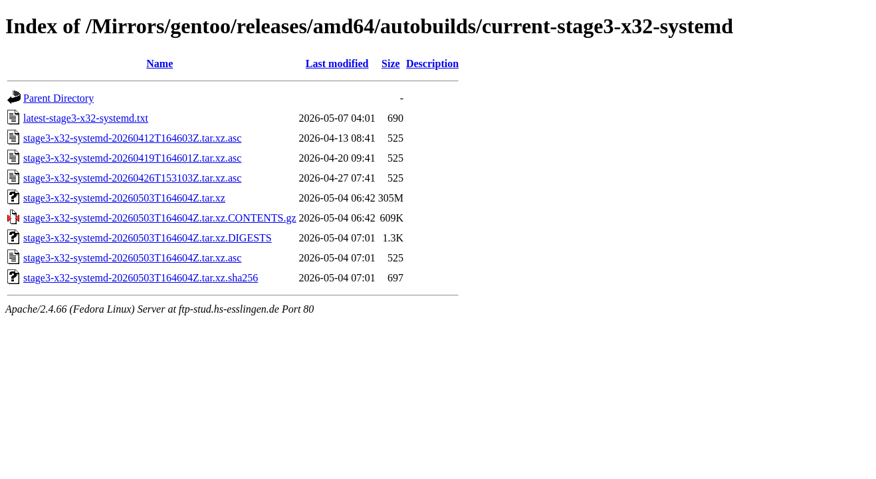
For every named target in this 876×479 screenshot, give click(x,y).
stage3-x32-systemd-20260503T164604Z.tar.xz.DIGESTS (147, 237)
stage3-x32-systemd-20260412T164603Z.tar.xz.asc (132, 138)
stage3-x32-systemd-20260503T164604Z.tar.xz (124, 198)
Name (159, 63)
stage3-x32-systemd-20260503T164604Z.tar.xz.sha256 (140, 277)
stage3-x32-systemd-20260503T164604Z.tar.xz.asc (132, 257)
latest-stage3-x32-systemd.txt (85, 118)
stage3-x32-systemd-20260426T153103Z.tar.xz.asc (132, 178)
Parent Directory (58, 98)
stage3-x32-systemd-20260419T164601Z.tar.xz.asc (132, 158)
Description (432, 63)
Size (391, 63)
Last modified (337, 63)
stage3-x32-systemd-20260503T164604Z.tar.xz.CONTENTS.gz (159, 218)
